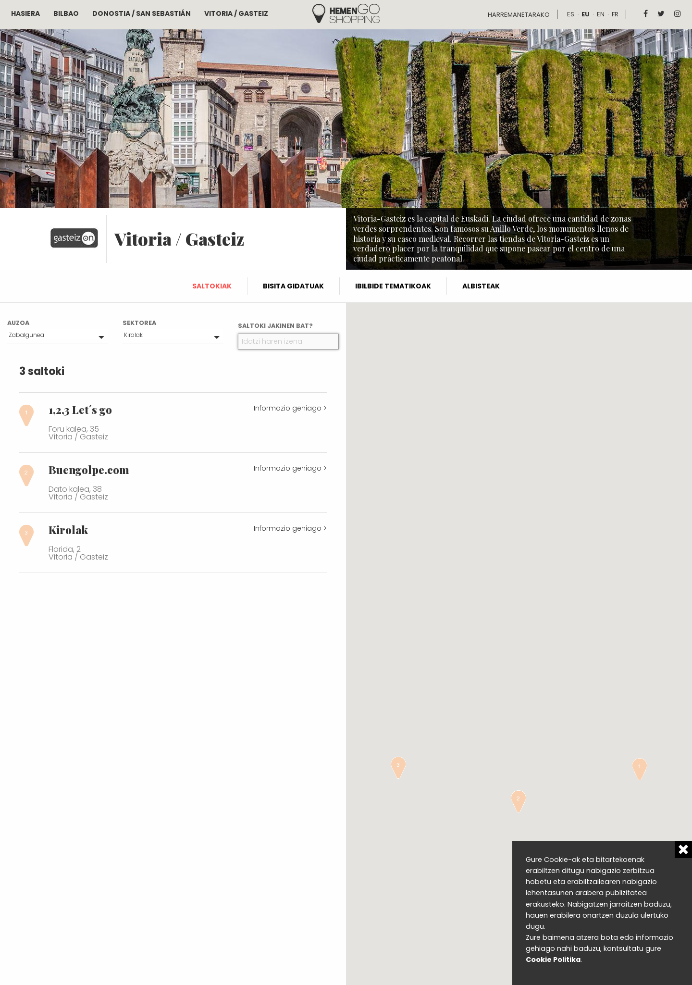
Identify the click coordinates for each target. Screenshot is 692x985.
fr (615, 14)
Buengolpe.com (89, 469)
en (601, 14)
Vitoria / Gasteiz (236, 13)
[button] (639, 769)
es (570, 14)
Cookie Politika (553, 959)
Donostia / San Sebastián (141, 13)
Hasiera (25, 13)
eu (585, 14)
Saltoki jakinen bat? (275, 326)
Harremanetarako (519, 15)
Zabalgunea (26, 335)
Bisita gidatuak (293, 286)
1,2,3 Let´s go (80, 409)
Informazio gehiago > (290, 408)
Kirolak (133, 335)
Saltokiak (212, 286)
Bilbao (66, 13)
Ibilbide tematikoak (393, 286)
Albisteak (481, 286)
